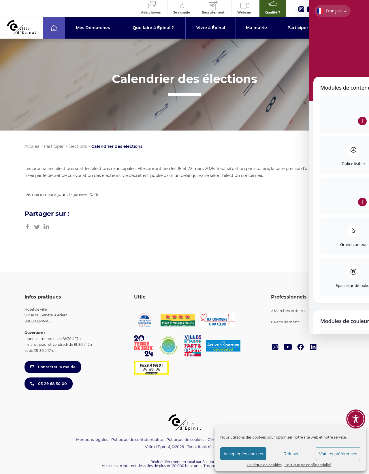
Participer (54, 146)
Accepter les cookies (243, 453)
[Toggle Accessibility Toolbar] (356, 412)
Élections (77, 146)
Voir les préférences (338, 453)
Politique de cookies (264, 465)
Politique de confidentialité (308, 465)
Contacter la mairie (53, 367)
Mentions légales (92, 439)
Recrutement (286, 322)
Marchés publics (289, 310)
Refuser (291, 453)
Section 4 (210, 462)
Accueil (32, 146)
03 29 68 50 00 (48, 383)
